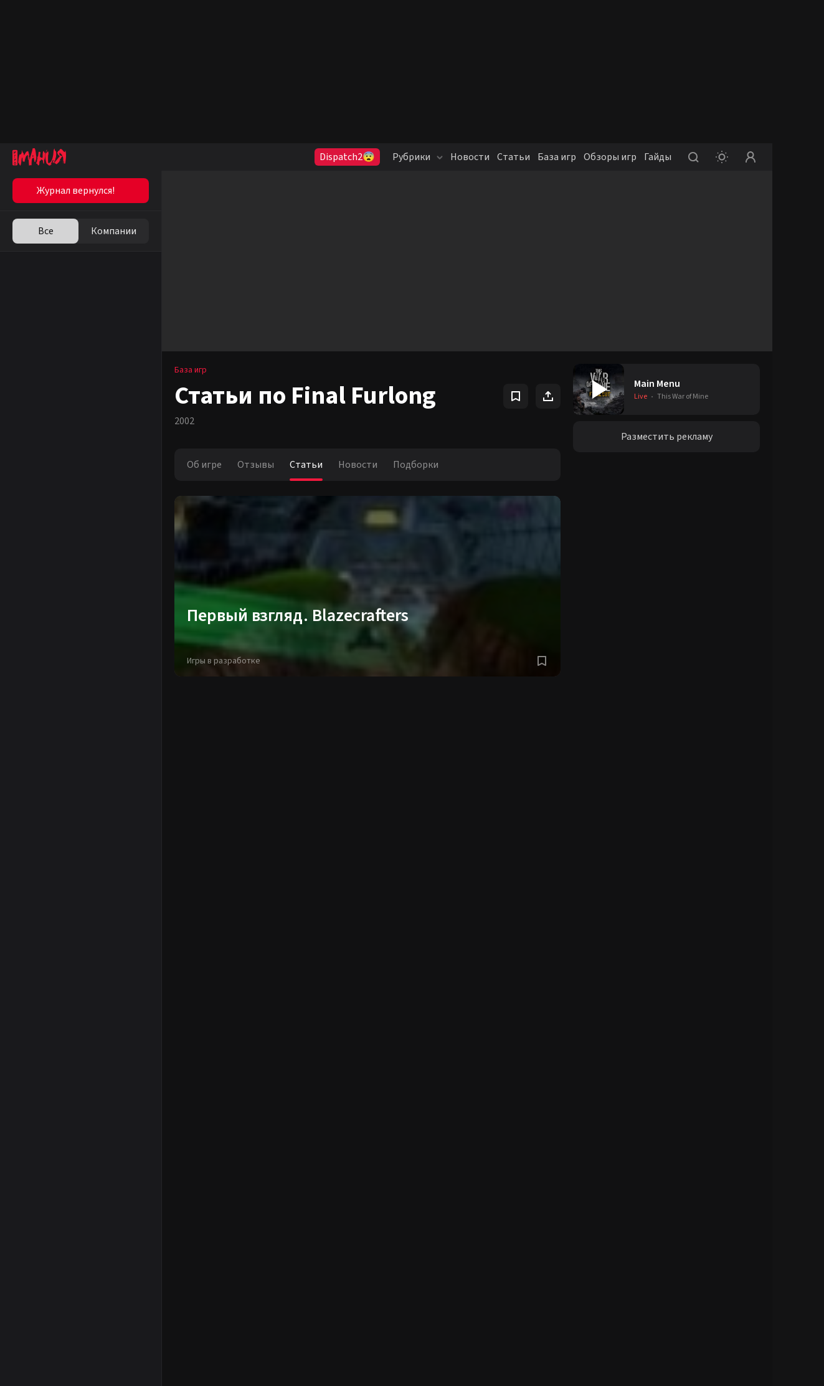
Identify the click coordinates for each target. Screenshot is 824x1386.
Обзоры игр (610, 157)
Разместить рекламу (667, 436)
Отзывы (255, 464)
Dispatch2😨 (347, 157)
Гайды (657, 157)
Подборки (415, 464)
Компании (113, 231)
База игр (556, 157)
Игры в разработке (223, 661)
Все (46, 231)
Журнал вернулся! (76, 190)
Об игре (204, 464)
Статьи (513, 157)
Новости (470, 157)
